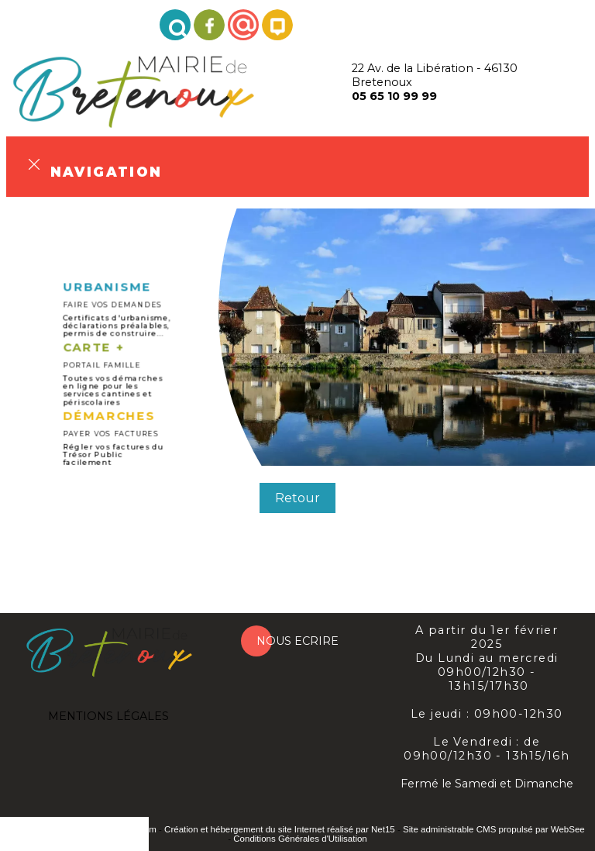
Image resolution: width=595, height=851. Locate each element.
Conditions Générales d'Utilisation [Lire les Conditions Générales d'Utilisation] (299, 838)
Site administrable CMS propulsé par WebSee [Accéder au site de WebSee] (494, 829)
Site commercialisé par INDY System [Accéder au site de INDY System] (83, 829)
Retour (297, 498)
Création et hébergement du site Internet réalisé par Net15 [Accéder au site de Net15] (279, 829)
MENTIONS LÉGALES (108, 716)
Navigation (106, 170)
